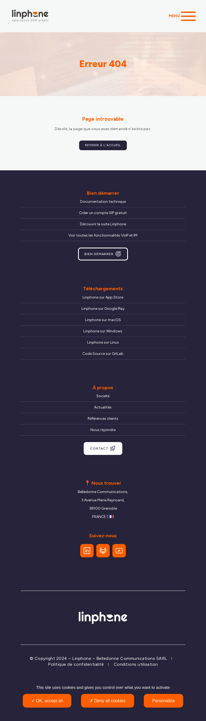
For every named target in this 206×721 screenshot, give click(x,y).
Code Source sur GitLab (102, 353)
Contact (103, 448)
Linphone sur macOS (103, 320)
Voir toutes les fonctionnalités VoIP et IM (102, 235)
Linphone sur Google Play (103, 308)
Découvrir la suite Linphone (103, 224)
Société (102, 396)
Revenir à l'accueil (103, 145)
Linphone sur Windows (102, 331)
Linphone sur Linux (103, 342)
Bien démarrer (103, 254)
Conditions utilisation (136, 664)
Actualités (103, 407)
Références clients (103, 418)
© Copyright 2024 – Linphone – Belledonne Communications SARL (98, 658)
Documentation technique (103, 201)
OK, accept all (47, 700)
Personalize (163, 700)
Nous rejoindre (103, 430)
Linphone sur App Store (103, 297)
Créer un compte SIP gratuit (103, 213)
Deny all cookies (108, 700)
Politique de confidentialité (76, 664)
